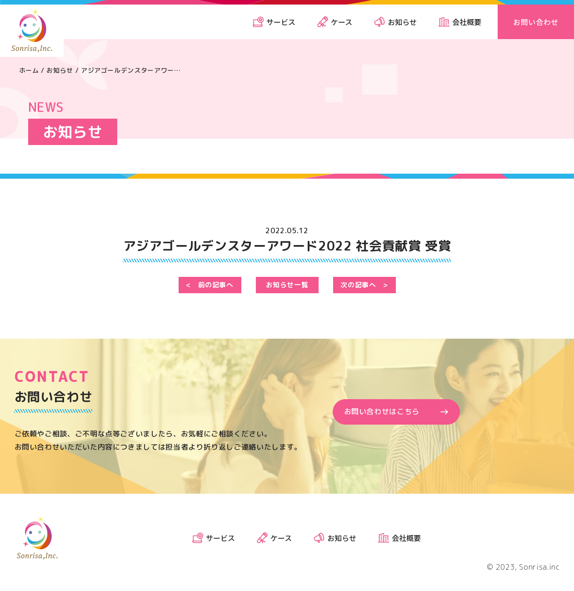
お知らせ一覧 (287, 285)
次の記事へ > (364, 285)
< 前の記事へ (210, 285)
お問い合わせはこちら (381, 412)
